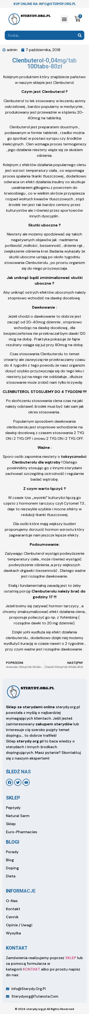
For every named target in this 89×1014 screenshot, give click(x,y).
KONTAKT (31, 969)
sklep (13, 798)
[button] (64, 19)
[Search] (79, 35)
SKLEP (70, 957)
